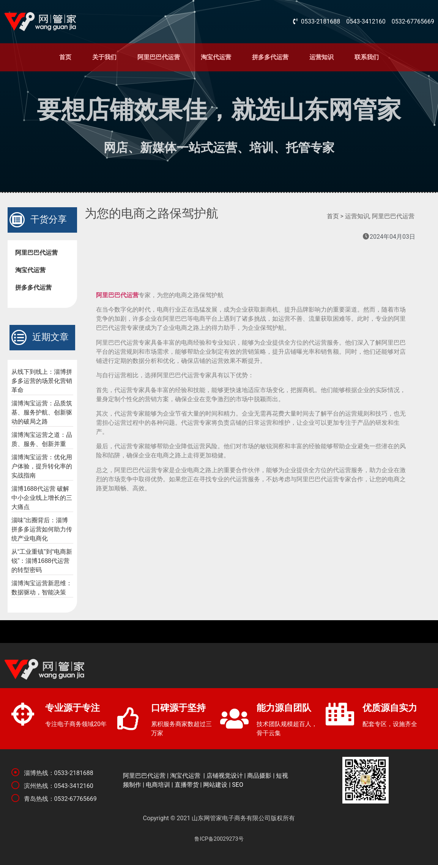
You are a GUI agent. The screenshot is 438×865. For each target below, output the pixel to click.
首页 (65, 57)
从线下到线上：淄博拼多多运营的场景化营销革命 (41, 381)
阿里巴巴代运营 (158, 57)
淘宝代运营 (216, 57)
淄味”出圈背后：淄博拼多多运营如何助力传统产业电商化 (41, 529)
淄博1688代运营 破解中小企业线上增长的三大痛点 (41, 497)
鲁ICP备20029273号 (218, 839)
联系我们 (366, 57)
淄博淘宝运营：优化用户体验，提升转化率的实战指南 (41, 466)
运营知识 (321, 57)
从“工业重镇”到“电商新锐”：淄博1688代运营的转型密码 (41, 560)
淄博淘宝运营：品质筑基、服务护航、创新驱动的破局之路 (41, 412)
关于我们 (104, 57)
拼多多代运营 (270, 57)
